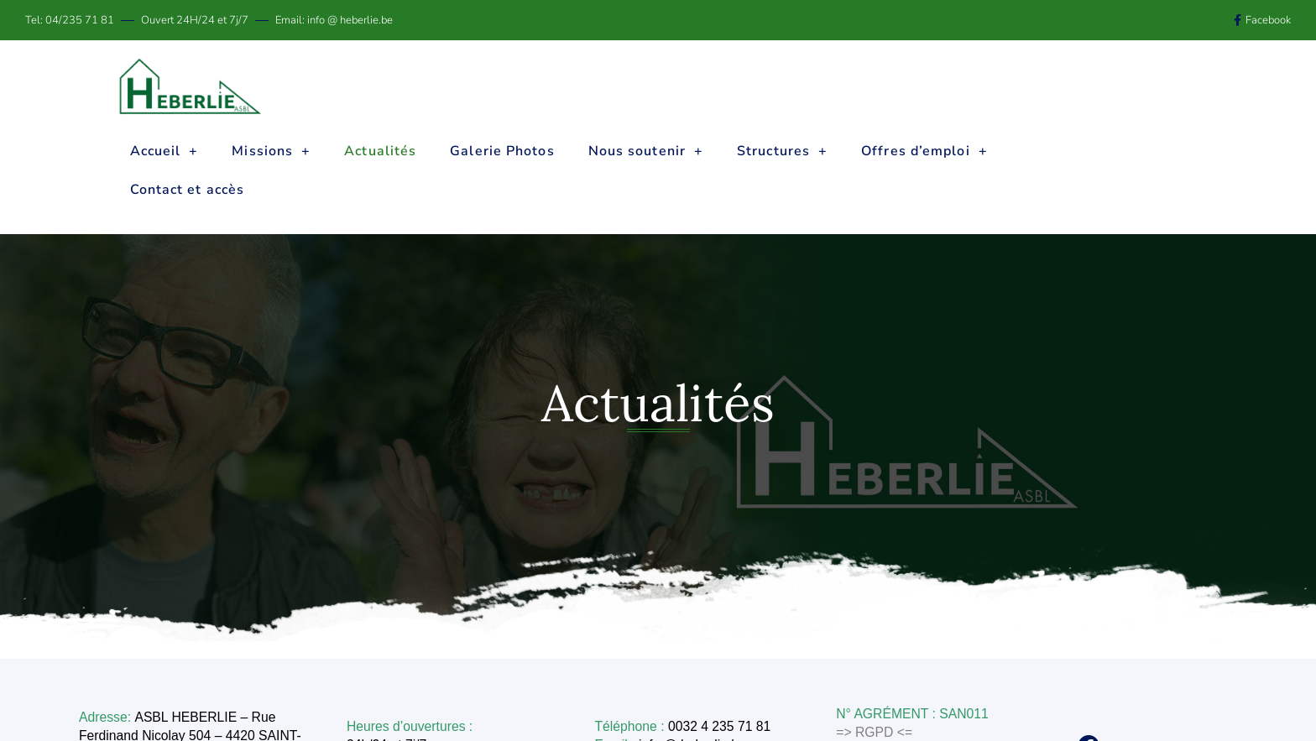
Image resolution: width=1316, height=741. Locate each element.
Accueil (164, 151)
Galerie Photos (502, 151)
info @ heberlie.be (732, 693)
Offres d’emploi (924, 151)
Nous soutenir (645, 151)
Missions (271, 151)
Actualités (380, 151)
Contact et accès (1078, 151)
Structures (782, 151)
